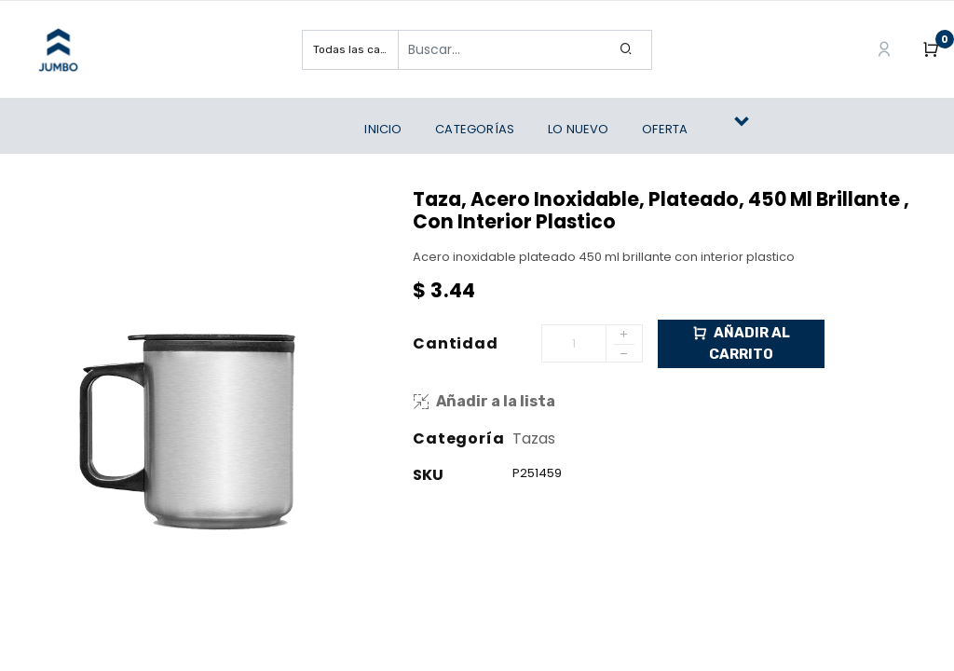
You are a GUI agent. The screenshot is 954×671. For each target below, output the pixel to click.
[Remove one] (624, 356)
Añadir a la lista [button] (484, 401)
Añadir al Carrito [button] (741, 342)
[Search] (626, 50)
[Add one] (624, 335)
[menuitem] (387, 129)
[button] (749, 129)
